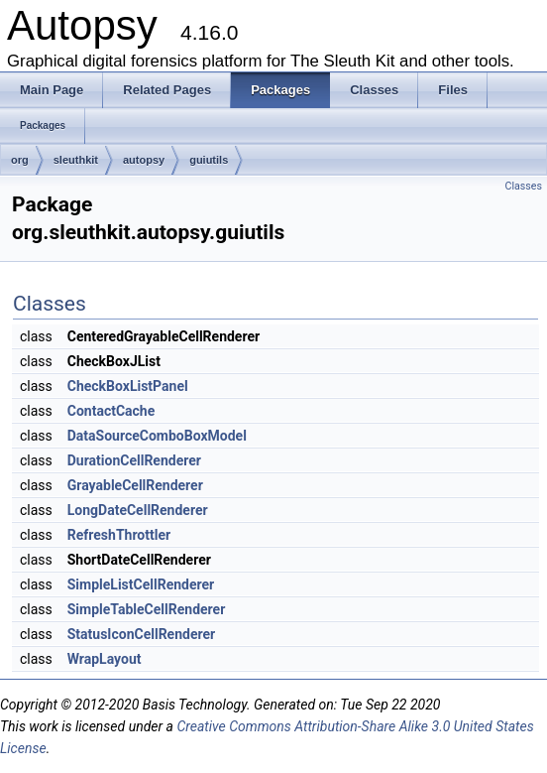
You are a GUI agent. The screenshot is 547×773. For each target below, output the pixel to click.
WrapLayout (104, 659)
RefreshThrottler (118, 535)
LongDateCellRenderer (137, 510)
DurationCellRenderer (134, 460)
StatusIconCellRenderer (141, 634)
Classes (523, 186)
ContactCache (111, 411)
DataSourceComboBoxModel (157, 436)
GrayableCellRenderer (135, 485)
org (20, 160)
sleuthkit (76, 160)
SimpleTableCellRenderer (146, 609)
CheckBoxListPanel (127, 386)
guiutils (208, 160)
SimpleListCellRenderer (140, 584)
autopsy (143, 160)
